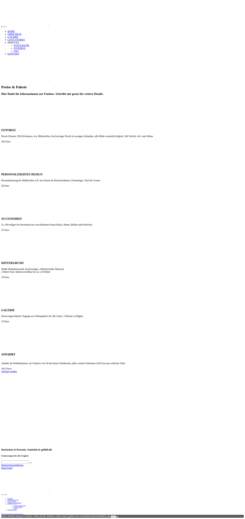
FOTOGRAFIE (21, 45)
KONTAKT (13, 54)
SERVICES (13, 42)
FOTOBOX (19, 48)
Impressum (6, 468)
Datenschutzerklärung (12, 465)
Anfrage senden (9, 371)
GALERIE (13, 37)
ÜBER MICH (14, 34)
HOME (11, 31)
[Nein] (117, 516)
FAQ (16, 51)
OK (113, 516)
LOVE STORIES (16, 39)
